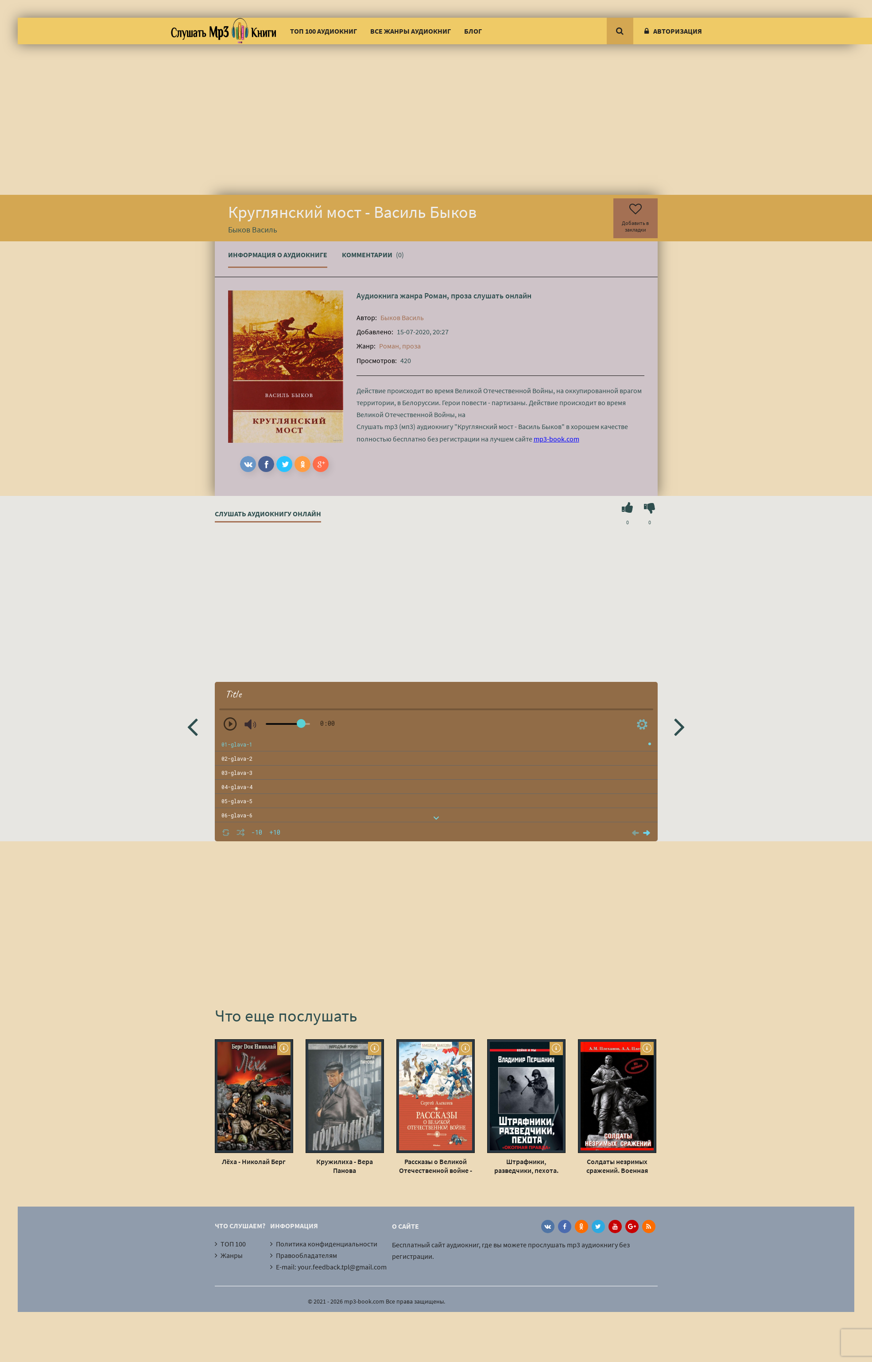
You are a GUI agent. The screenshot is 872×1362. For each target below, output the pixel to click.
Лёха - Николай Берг (254, 1161)
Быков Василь (402, 317)
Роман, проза (448, 295)
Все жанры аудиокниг (410, 31)
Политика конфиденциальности (326, 1243)
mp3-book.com (556, 438)
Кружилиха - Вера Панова (344, 1166)
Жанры (232, 1255)
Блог (473, 31)
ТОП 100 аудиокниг (323, 31)
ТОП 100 (233, 1243)
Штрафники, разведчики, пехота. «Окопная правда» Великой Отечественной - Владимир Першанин (526, 1166)
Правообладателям (306, 1255)
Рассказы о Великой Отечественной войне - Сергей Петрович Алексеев (435, 1166)
